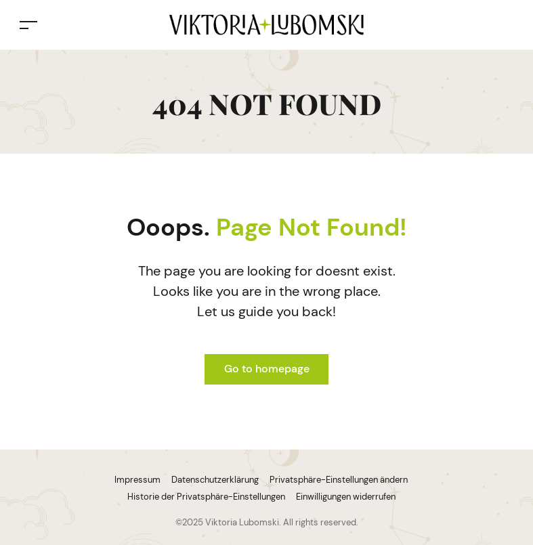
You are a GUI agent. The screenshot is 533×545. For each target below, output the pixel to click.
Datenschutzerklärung (215, 479)
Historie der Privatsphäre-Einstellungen (206, 496)
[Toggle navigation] (28, 25)
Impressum (137, 479)
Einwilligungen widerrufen (346, 496)
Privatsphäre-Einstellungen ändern (339, 479)
